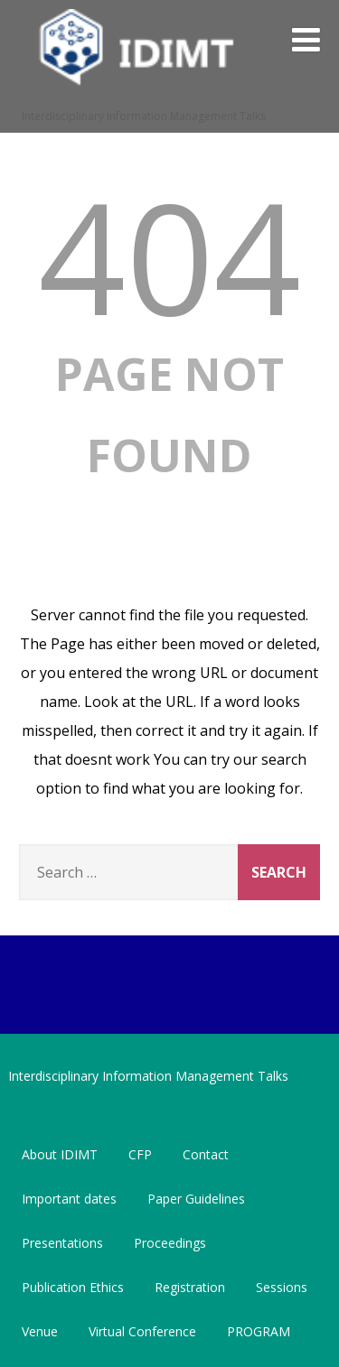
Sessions (281, 1287)
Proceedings (170, 1242)
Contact (206, 1154)
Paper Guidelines (196, 1198)
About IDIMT (60, 1154)
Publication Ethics (73, 1287)
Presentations (62, 1242)
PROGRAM (258, 1331)
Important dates (69, 1198)
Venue (40, 1331)
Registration (190, 1287)
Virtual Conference (142, 1331)
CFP (140, 1154)
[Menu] (306, 39)
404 (169, 255)
